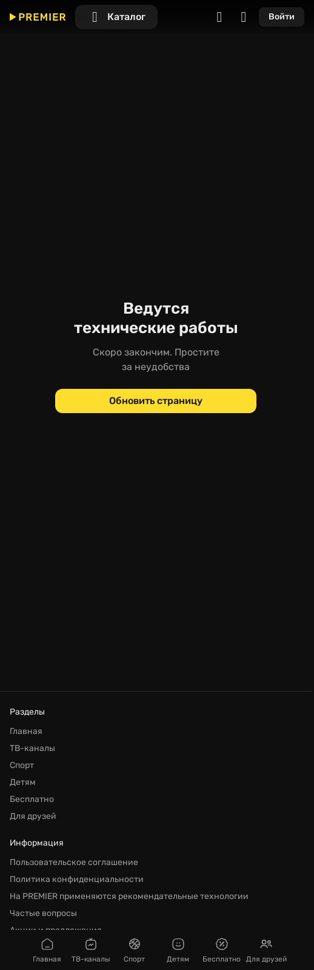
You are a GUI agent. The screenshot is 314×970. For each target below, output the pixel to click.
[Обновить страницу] (155, 401)
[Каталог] (116, 17)
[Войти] (281, 17)
